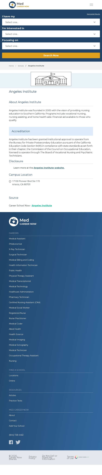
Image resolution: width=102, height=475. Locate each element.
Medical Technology (18, 286)
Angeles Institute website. (49, 168)
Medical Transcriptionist (20, 281)
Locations (13, 375)
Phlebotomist (15, 244)
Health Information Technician (23, 265)
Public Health (15, 270)
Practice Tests (15, 400)
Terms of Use (70, 457)
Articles (12, 395)
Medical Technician (18, 350)
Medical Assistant (17, 238)
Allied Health (15, 329)
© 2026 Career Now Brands (15, 457)
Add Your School (16, 426)
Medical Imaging (17, 339)
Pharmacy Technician (19, 297)
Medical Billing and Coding (21, 260)
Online (12, 381)
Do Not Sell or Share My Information (49, 457)
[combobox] (51, 22)
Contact (13, 420)
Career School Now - (30, 205)
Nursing (12, 361)
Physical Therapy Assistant (21, 276)
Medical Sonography (18, 345)
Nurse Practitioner (17, 318)
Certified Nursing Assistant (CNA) (24, 302)
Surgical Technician (18, 254)
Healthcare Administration (21, 292)
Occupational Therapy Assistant (24, 355)
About (12, 415)
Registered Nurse (17, 313)
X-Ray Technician (17, 249)
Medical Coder (16, 323)
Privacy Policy (33, 457)
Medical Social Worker (19, 308)
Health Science (16, 334)
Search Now (51, 55)
